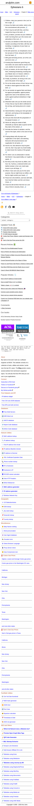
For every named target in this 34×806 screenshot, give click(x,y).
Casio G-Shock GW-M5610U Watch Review (12, 271)
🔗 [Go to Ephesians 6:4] (20, 39)
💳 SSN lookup (6, 507)
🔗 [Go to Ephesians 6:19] (6, 152)
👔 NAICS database (8, 421)
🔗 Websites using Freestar (10, 797)
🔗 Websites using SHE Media (11, 801)
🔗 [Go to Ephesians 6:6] (15, 55)
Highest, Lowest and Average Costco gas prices (16, 559)
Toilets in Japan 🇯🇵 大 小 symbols (10, 286)
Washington (5, 620)
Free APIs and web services (10, 405)
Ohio (3, 599)
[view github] (10, 207)
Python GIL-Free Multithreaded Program (11, 249)
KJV (11, 12)
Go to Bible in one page (8, 199)
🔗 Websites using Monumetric (11, 776)
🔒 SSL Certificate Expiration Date (12, 458)
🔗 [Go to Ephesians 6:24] (25, 187)
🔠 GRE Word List (7, 417)
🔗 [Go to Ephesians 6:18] (22, 143)
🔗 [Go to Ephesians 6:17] (6, 134)
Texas (3, 613)
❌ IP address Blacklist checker (11, 449)
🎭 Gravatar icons (7, 540)
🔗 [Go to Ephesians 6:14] (15, 115)
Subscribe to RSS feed (8, 382)
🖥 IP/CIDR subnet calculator (11, 475)
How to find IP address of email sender (11, 279)
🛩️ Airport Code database (9, 425)
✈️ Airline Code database (9, 429)
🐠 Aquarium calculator (9, 714)
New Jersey (5, 585)
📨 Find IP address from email (11, 445)
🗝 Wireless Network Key (9, 496)
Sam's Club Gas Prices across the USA (13, 241)
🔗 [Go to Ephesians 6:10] (24, 81)
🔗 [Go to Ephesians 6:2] (26, 27)
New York (5, 592)
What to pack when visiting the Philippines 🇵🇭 (13, 289)
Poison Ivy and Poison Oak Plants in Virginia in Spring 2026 (17, 264)
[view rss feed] (2, 207)
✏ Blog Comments (6, 308)
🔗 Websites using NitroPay (10, 772)
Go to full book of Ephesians (9, 193)
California (5, 571)
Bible (6, 12)
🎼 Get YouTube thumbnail (10, 697)
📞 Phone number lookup (9, 462)
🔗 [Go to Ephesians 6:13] (6, 108)
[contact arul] (13, 207)
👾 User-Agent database (9, 535)
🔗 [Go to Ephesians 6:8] (27, 67)
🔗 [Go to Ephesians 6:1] (13, 22)
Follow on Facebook (7, 385)
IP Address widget (7, 397)
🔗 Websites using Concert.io (11, 788)
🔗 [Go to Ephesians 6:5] (13, 48)
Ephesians (17, 12)
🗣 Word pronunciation (9, 531)
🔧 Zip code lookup (7, 511)
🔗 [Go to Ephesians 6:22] (27, 175)
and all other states (7, 690)
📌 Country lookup (7, 520)
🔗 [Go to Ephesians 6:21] (21, 168)
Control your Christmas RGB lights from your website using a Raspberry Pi (16, 300)
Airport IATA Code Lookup (10, 228)
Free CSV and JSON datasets (11, 401)
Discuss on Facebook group (9, 388)
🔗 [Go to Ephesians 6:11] (10, 88)
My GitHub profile (6, 391)
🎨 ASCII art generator (9, 722)
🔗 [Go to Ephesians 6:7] (16, 60)
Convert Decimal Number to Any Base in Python (14, 261)
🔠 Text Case (6, 710)
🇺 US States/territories (9, 503)
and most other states (8, 627)
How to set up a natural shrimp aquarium (12, 295)
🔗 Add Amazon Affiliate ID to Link (12, 750)
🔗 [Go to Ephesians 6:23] (10, 182)
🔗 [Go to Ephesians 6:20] (10, 159)
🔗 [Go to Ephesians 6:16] (21, 127)
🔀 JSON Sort (6, 705)
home (1, 12)
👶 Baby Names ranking (9, 527)
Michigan (4, 578)
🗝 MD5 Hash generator (9, 701)
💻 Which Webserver (8, 483)
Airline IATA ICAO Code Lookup (11, 230)
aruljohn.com (12, 2)
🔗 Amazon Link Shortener (10, 746)
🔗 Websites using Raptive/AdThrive (13, 767)
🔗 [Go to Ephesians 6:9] (27, 76)
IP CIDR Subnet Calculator (10, 234)
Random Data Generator (9, 232)
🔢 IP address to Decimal (9, 454)
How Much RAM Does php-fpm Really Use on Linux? (15, 267)
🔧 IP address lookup (8, 441)
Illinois (4, 648)
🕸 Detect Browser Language (11, 544)
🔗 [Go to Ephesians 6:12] (11, 99)
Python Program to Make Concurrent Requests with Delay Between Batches (16, 256)
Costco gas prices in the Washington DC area (15, 564)
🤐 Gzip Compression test (10, 552)
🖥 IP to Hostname (7, 466)
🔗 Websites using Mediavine (11, 759)
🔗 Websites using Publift (9, 784)
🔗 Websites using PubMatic (10, 780)
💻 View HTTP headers (9, 479)
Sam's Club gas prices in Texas (11, 634)
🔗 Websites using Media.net (10, 793)
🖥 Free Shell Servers (8, 412)
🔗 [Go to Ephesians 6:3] (24, 32)
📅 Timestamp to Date (8, 718)
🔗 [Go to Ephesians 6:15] (19, 120)
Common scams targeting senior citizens (12, 292)
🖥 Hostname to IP (7, 470)
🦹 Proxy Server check (9, 548)
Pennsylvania (6, 606)
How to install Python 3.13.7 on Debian (11, 282)
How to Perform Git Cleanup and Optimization (13, 252)
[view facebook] (6, 207)
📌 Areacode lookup (8, 516)
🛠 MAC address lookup (9, 437)
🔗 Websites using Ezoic (9, 755)
